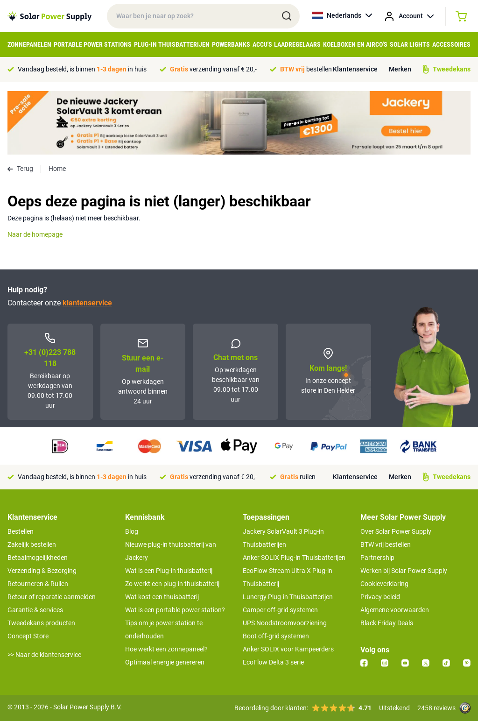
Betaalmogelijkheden (37, 557)
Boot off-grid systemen (276, 636)
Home (57, 168)
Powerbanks (231, 44)
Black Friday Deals (386, 623)
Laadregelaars (297, 44)
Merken (400, 69)
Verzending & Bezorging (42, 570)
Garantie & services (35, 610)
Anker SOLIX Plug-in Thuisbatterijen (294, 557)
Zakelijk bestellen (31, 544)
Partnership (377, 557)
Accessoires (451, 44)
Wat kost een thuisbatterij (162, 597)
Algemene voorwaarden (394, 610)
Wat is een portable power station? (175, 610)
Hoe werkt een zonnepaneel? (166, 649)
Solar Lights (410, 44)
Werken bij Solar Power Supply (403, 570)
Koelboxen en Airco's (355, 44)
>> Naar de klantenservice (44, 654)
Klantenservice (355, 69)
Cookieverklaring (384, 583)
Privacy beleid (380, 597)
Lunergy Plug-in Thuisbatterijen (288, 597)
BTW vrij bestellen (385, 544)
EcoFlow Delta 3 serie (273, 662)
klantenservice (87, 302)
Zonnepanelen (29, 44)
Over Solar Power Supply (395, 531)
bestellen (306, 69)
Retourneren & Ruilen (37, 583)
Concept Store (28, 636)
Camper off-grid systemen (280, 610)
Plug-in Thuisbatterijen (172, 44)
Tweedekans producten (41, 623)
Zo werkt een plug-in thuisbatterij (172, 583)
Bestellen (20, 531)
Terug (20, 168)
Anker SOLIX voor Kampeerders (288, 649)
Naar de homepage (35, 234)
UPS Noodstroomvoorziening (285, 623)
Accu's (262, 44)
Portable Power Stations (93, 44)
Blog (131, 531)
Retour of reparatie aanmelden (51, 597)
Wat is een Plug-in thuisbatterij (168, 570)
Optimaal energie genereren (164, 662)
